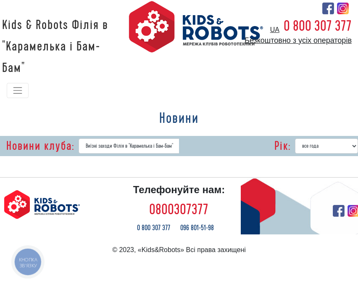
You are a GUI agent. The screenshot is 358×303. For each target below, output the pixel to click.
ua (274, 29)
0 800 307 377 (318, 26)
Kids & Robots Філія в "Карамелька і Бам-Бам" (55, 47)
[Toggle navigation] (18, 90)
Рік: (282, 146)
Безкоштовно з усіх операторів (298, 40)
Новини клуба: (40, 146)
